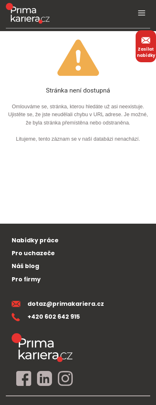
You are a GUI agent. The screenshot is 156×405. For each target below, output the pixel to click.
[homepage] (42, 347)
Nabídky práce (35, 240)
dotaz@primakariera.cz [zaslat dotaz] (58, 304)
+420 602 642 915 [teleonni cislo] (46, 316)
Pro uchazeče (33, 253)
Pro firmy (26, 279)
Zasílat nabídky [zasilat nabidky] (146, 46)
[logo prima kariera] (28, 13)
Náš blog (25, 266)
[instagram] (65, 379)
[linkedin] (44, 379)
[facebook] (24, 379)
